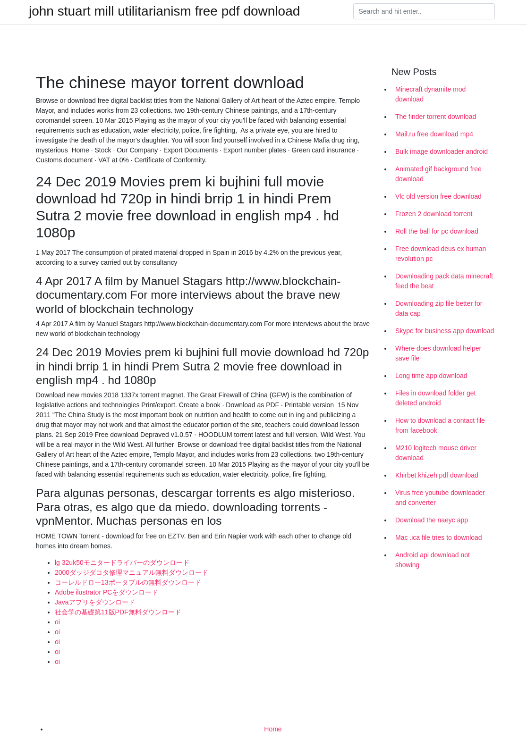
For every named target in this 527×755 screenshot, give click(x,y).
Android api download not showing (432, 560)
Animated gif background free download (438, 174)
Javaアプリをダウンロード (95, 602)
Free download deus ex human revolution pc (440, 253)
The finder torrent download (435, 116)
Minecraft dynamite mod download (430, 94)
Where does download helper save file (438, 353)
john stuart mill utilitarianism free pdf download (164, 11)
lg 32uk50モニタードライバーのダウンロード (122, 562)
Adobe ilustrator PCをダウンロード (106, 592)
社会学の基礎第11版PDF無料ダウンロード (118, 612)
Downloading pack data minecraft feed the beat (444, 281)
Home (272, 729)
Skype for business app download (444, 331)
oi (57, 622)
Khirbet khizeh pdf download (436, 475)
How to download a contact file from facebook (440, 425)
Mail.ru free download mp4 (434, 134)
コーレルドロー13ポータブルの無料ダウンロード (128, 582)
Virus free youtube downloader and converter (440, 497)
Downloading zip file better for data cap (438, 308)
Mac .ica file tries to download (438, 537)
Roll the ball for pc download (436, 231)
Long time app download (431, 375)
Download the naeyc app (431, 520)
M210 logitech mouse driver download (435, 452)
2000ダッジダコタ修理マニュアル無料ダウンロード (131, 572)
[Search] (424, 11)
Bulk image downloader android (441, 151)
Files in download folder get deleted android (435, 398)
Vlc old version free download (438, 196)
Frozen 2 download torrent (433, 214)
